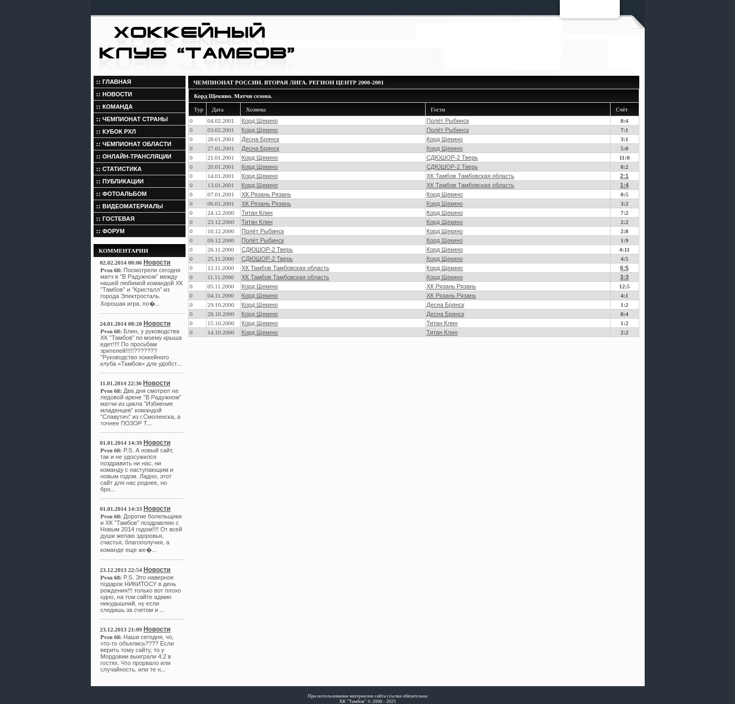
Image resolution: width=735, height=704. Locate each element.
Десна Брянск (261, 139)
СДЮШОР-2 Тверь (452, 157)
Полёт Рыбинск (448, 120)
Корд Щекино (260, 120)
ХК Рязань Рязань (267, 194)
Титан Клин (257, 212)
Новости (156, 262)
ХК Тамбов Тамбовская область (470, 176)
